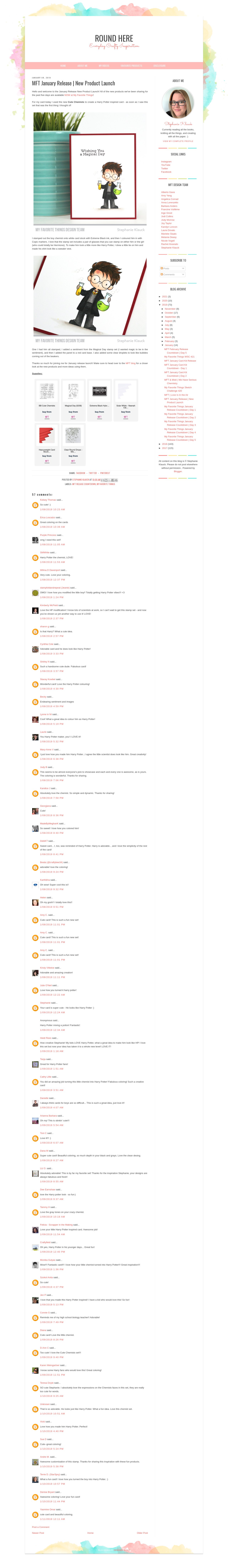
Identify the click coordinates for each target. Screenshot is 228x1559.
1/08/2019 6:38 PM (52, 759)
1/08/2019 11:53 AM (52, 562)
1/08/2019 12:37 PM (52, 579)
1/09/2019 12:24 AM (52, 1012)
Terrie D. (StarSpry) (50, 1474)
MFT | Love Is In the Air (176, 395)
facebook (80, 472)
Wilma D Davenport (50, 570)
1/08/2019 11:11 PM (52, 977)
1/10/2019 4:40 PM (52, 1431)
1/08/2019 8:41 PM (52, 854)
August (168, 321)
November (170, 308)
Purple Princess (48, 535)
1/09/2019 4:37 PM (52, 1287)
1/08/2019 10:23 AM (52, 509)
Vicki (42, 1421)
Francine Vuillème (170, 209)
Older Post (142, 1533)
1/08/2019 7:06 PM (52, 780)
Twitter (164, 168)
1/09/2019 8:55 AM (51, 1181)
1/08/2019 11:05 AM (52, 544)
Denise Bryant (47, 1492)
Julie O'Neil (46, 985)
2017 (164, 448)
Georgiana (45, 806)
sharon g (44, 626)
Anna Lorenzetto (169, 202)
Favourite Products (131, 65)
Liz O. (43, 1168)
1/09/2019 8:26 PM (52, 1339)
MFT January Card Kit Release (180, 360)
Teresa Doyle (47, 1383)
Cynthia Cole (46, 644)
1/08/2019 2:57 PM (52, 636)
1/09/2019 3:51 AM (51, 1090)
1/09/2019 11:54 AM (52, 1234)
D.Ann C (44, 1347)
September (170, 316)
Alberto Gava (168, 192)
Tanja (43, 1059)
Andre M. (45, 1456)
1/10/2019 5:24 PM (52, 1448)
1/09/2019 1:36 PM (52, 1269)
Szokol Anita (46, 1277)
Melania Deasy (169, 237)
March (168, 337)
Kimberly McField (49, 605)
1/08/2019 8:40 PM (52, 833)
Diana (43, 1330)
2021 (164, 296)
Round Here (114, 38)
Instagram (166, 161)
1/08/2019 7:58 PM (52, 798)
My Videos (104, 65)
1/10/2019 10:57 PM (52, 1484)
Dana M (44, 1150)
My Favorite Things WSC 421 (179, 356)
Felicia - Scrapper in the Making (56, 1224)
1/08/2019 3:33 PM (52, 653)
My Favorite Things (106, 484)
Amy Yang (166, 195)
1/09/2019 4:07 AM (51, 1107)
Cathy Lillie (45, 1076)
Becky (43, 696)
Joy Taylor (166, 223)
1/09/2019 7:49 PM (52, 1322)
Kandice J (45, 788)
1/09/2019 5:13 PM (52, 1304)
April (167, 333)
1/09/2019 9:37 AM (51, 1199)
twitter (93, 472)
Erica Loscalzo (47, 517)
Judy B (43, 767)
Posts (165, 268)
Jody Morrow (167, 220)
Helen (43, 897)
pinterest (105, 472)
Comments (168, 274)
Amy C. (44, 915)
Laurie (43, 732)
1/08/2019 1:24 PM (52, 597)
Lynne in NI (46, 714)
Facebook (166, 172)
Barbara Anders (169, 206)
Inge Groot (166, 213)
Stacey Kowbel (47, 679)
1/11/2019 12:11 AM (52, 1519)
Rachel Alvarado (169, 244)
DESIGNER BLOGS (122, 1550)
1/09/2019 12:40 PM (52, 1251)
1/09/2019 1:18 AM (51, 1051)
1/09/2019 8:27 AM (51, 1160)
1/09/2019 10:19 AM (52, 1216)
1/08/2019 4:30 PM (52, 688)
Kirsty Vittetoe (47, 967)
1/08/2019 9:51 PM (52, 907)
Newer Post (38, 1533)
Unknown (45, 1404)
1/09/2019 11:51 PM (52, 1375)
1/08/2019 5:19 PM (52, 724)
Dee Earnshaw (47, 1189)
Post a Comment (40, 1527)
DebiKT (44, 841)
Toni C (43, 1133)
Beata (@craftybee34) (51, 862)
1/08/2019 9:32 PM (52, 889)
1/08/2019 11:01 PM (52, 924)
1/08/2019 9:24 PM (52, 872)
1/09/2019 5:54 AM (51, 1125)
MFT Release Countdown (84, 484)
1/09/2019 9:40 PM (52, 1357)
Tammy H (45, 1207)
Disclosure (160, 65)
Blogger (178, 471)
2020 (164, 300)
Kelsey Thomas (48, 500)
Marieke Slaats (169, 233)
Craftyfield (45, 1242)
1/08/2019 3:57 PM (52, 671)
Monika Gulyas (47, 1260)
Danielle (44, 1098)
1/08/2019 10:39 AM (52, 527)
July (167, 325)
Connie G (45, 1312)
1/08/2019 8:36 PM (52, 815)
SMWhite (45, 552)
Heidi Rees (45, 1038)
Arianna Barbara (48, 1115)
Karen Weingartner (49, 1365)
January (169, 345)
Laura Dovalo (168, 230)
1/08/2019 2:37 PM (52, 618)
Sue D (43, 1439)
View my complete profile (178, 141)
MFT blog (131, 363)
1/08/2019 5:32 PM (52, 741)
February (169, 341)
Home (63, 65)
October (169, 312)
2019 (164, 304)
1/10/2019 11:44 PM (52, 1501)
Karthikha (45, 880)
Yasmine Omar (47, 1509)
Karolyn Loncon (169, 227)
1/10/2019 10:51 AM (52, 1413)
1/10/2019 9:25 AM (51, 1396)
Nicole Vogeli (168, 240)
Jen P (43, 1295)
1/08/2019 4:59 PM (52, 706)
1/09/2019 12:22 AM (52, 994)
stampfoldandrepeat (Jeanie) (55, 587)
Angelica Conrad (169, 199)
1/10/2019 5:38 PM (52, 1466)
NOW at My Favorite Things (78, 95)
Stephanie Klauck (178, 125)
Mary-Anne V (47, 749)
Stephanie (45, 1002)
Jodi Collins (167, 216)
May (167, 329)
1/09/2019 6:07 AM (51, 1142)
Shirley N (45, 661)
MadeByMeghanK (49, 823)
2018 (164, 444)
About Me (82, 65)
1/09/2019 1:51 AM (51, 1068)
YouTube (165, 165)
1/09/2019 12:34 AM (52, 1030)
